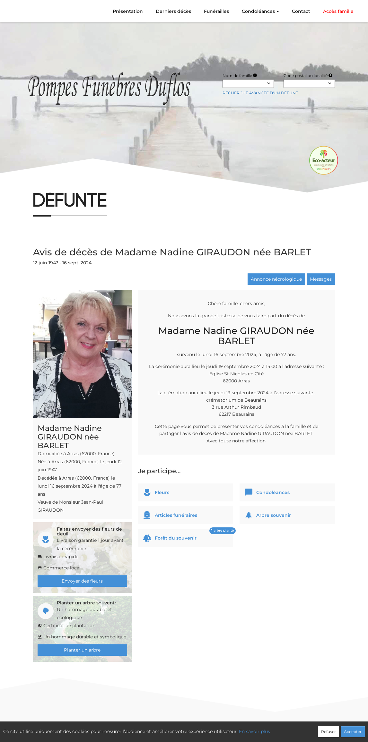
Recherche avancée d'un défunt (260, 92)
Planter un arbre (82, 650)
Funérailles (216, 11)
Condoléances (260, 11)
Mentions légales (242, 728)
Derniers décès (173, 11)
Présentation (128, 11)
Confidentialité (180, 728)
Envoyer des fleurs (82, 581)
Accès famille (338, 11)
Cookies (210, 728)
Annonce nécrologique (276, 279)
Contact (301, 11)
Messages (321, 279)
